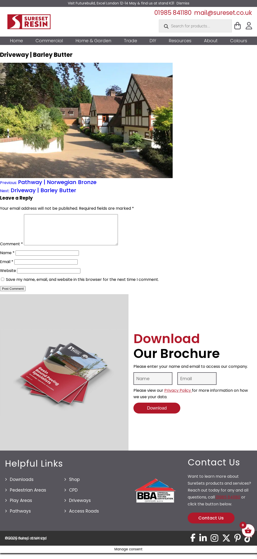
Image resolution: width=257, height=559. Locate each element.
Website (8, 276)
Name (7, 259)
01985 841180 (173, 13)
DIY (152, 41)
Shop (74, 485)
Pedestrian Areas (28, 496)
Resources (180, 41)
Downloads (22, 485)
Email (6, 267)
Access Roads (84, 517)
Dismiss (183, 3)
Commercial (49, 41)
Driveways (80, 506)
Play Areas (21, 506)
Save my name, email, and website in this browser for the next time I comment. (82, 285)
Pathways (20, 517)
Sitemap (38, 544)
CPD (73, 496)
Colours (238, 41)
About (211, 41)
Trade (130, 41)
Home (16, 41)
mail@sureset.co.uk (223, 13)
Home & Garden (93, 41)
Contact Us (211, 524)
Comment (11, 250)
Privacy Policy (178, 396)
